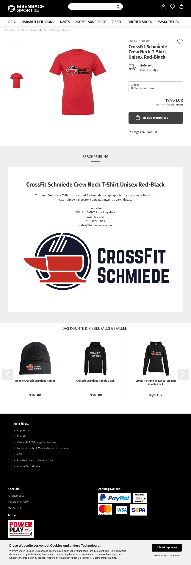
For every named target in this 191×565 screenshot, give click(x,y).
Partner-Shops (139, 22)
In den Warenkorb (151, 117)
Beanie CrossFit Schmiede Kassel (35, 380)
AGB (19, 454)
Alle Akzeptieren (167, 547)
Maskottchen (168, 22)
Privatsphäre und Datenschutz (35, 460)
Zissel (117, 22)
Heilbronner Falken (19, 501)
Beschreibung (95, 156)
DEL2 (12, 22)
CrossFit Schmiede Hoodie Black (95, 380)
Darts (65, 22)
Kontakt (21, 436)
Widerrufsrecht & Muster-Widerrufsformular (43, 448)
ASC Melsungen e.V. (90, 22)
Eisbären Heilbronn (37, 22)
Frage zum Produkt (144, 132)
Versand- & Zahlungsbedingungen (37, 442)
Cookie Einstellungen (29, 466)
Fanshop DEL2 (16, 495)
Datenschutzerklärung (104, 557)
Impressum (23, 430)
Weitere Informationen (166, 555)
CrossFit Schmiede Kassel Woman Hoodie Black (156, 382)
